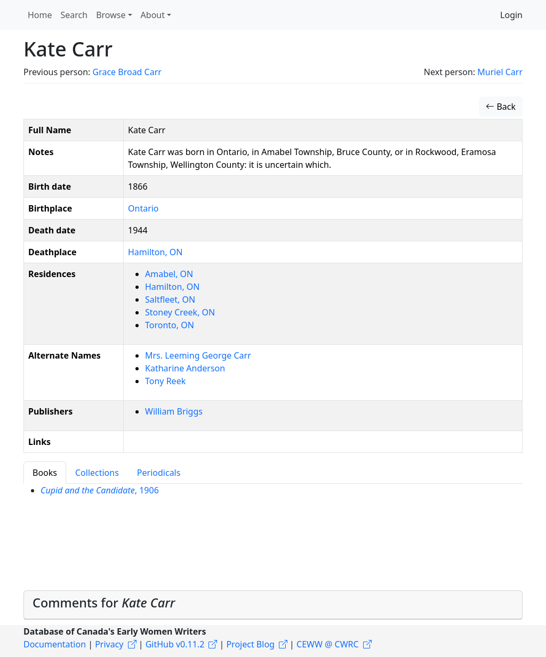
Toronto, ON (169, 325)
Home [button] (40, 15)
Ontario (143, 208)
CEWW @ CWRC (327, 644)
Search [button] (74, 15)
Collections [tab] (97, 472)
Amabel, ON (169, 274)
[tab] (273, 605)
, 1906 (100, 490)
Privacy (109, 644)
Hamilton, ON (155, 252)
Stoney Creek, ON (180, 312)
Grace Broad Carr (126, 72)
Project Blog (250, 644)
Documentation (54, 644)
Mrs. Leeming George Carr (198, 355)
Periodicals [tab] (159, 472)
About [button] (153, 15)
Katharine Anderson (185, 368)
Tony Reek (165, 381)
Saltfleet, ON (170, 299)
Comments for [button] (104, 602)
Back (501, 106)
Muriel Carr (500, 72)
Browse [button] (110, 15)
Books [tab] (45, 472)
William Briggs (174, 411)
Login (511, 15)
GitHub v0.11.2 (175, 644)
